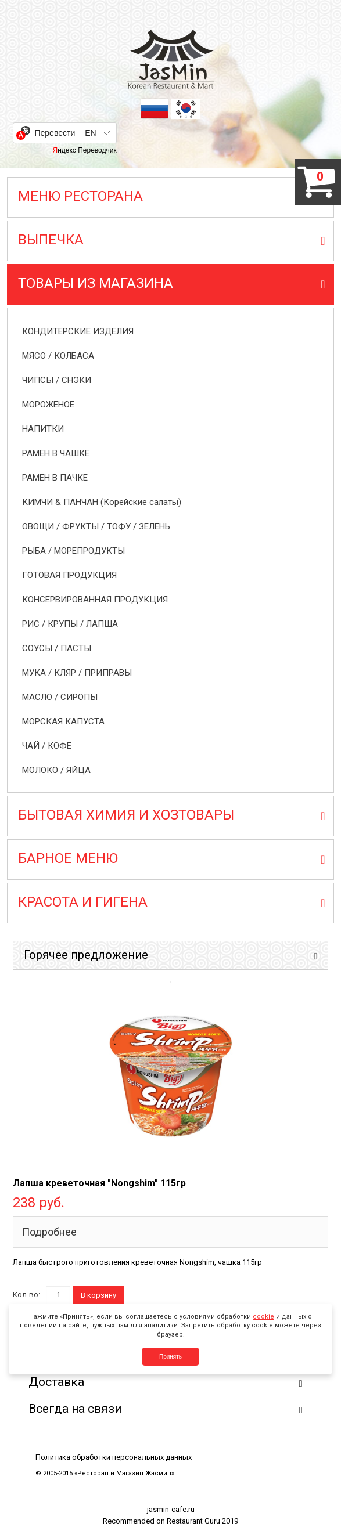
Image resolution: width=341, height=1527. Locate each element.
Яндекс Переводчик (84, 150)
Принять (170, 1356)
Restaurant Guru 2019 (202, 1521)
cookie (263, 1316)
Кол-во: (26, 1294)
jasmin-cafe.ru (171, 1509)
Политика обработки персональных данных (113, 1457)
